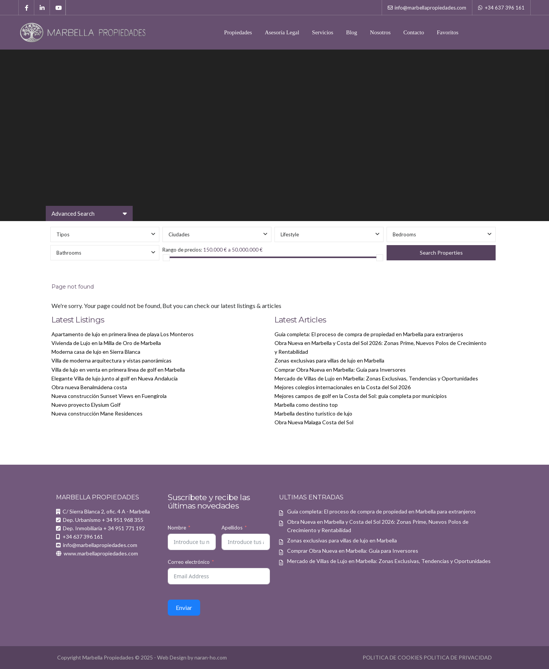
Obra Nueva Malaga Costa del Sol (313, 422)
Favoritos (448, 32)
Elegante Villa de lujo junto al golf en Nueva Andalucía (114, 378)
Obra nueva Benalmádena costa (89, 387)
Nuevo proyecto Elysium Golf (85, 404)
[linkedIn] (42, 7)
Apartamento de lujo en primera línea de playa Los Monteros (122, 334)
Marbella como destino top (306, 404)
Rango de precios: (182, 250)
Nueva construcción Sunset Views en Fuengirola (109, 396)
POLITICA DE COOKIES (392, 657)
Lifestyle (290, 234)
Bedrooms (404, 234)
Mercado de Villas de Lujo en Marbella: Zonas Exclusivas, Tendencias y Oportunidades (376, 378)
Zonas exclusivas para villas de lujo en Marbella (329, 360)
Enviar (184, 607)
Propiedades (238, 32)
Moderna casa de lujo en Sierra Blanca (95, 351)
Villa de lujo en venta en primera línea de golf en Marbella (118, 369)
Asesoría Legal (282, 32)
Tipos (62, 234)
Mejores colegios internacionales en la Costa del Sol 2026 (342, 387)
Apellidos (232, 528)
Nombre (177, 528)
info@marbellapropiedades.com (430, 8)
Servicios (322, 32)
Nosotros (380, 32)
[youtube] (58, 7)
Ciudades (179, 234)
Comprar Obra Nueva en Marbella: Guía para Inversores (340, 369)
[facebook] (26, 7)
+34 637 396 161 (505, 8)
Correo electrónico (189, 562)
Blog (351, 32)
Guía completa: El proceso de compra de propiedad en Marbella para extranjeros (368, 334)
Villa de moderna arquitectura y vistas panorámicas (111, 360)
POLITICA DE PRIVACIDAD (458, 657)
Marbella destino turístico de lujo (313, 413)
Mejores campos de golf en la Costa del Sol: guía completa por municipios (360, 396)
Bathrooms (68, 253)
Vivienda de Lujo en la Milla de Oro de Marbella (106, 343)
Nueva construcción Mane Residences (97, 413)
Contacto (413, 32)
